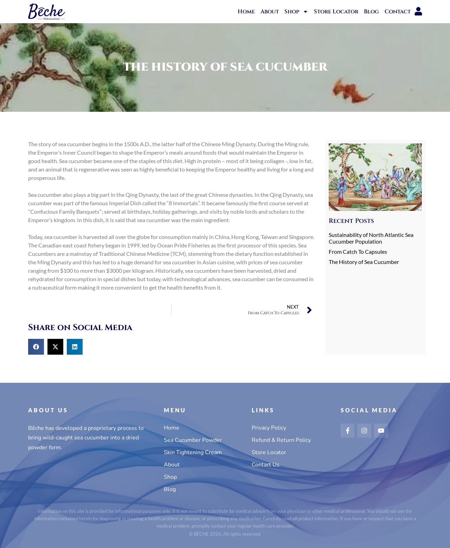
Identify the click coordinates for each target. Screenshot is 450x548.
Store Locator (336, 11)
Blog (371, 11)
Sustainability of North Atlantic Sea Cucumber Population (371, 238)
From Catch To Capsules (358, 251)
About (270, 11)
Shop (296, 11)
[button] (36, 347)
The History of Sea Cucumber (364, 261)
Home (246, 11)
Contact (398, 11)
